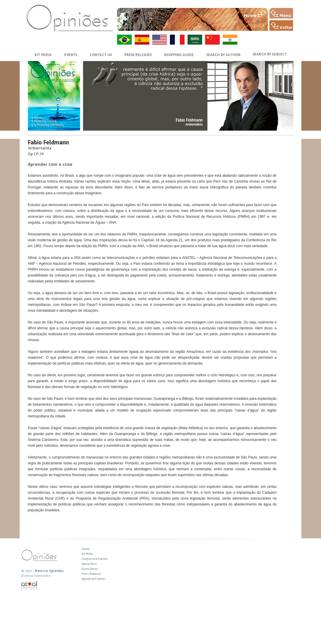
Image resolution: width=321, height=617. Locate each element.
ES (142, 40)
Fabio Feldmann (48, 142)
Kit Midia (87, 553)
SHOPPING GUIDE (179, 55)
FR (177, 40)
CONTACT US (101, 55)
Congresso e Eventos (95, 558)
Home (85, 548)
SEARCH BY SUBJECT (270, 54)
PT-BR (124, 40)
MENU (281, 13)
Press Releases (91, 573)
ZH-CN (212, 40)
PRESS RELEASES (138, 55)
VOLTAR (281, 25)
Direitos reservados (35, 576)
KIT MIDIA (43, 55)
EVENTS (70, 55)
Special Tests (89, 563)
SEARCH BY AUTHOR (223, 55)
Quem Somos (90, 568)
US (159, 40)
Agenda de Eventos (93, 578)
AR (194, 40)
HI (230, 40)
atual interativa (29, 585)
